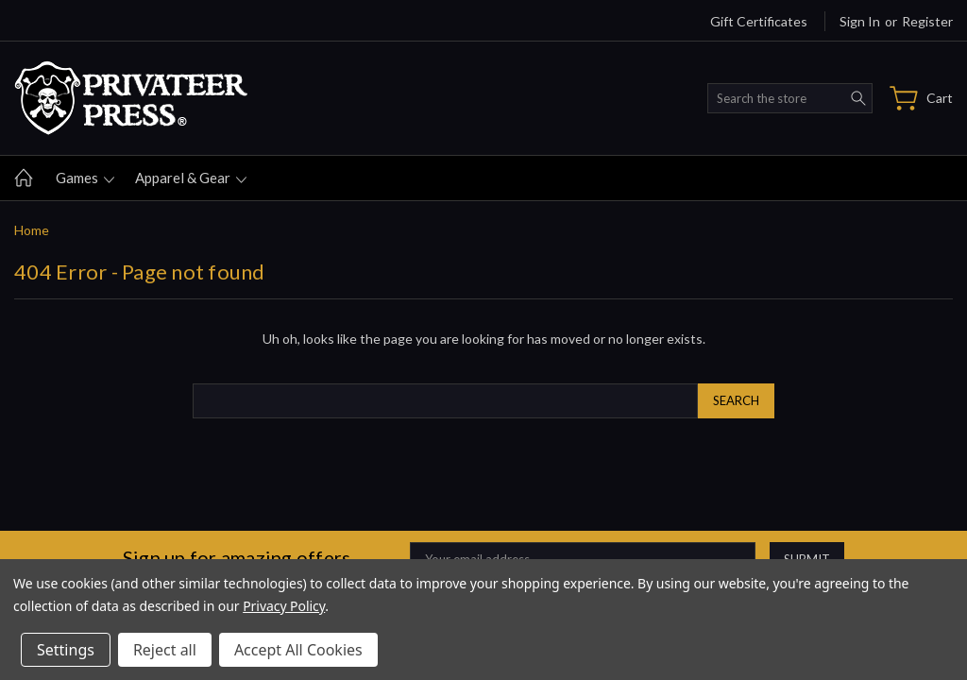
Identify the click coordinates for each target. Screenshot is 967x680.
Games (85, 177)
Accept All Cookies (298, 649)
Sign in (860, 21)
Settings (65, 649)
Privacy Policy (284, 606)
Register (927, 21)
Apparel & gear (190, 177)
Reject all (164, 649)
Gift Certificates (758, 21)
